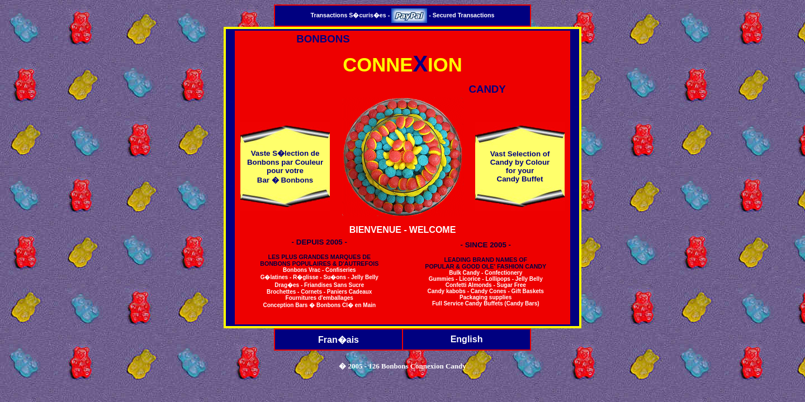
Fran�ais (338, 339)
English (467, 339)
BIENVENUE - (378, 229)
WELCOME (432, 229)
